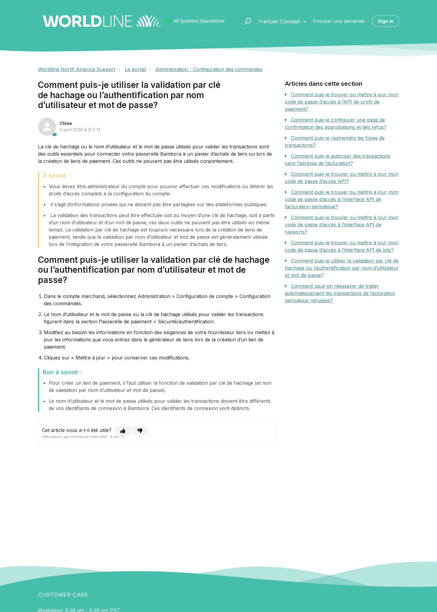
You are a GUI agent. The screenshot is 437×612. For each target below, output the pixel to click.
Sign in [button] (386, 21)
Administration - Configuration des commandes (209, 69)
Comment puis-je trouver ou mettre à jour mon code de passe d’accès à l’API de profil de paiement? (341, 102)
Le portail (135, 69)
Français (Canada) (280, 21)
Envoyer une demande (339, 21)
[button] (245, 21)
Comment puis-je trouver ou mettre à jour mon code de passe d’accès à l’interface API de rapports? (341, 224)
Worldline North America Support (76, 69)
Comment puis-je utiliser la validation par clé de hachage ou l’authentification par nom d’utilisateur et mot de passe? (342, 268)
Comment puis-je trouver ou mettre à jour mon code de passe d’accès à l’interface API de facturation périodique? (341, 199)
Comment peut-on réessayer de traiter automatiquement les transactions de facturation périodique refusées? (340, 293)
